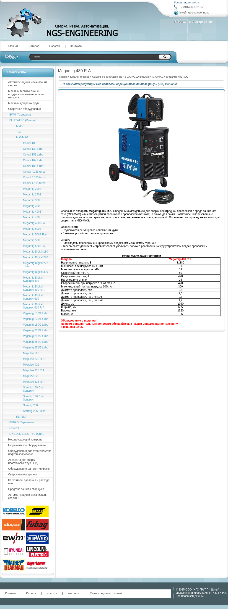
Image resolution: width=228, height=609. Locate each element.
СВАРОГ (14, 428)
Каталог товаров (79, 76)
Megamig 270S (32, 194)
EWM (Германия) (20, 114)
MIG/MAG (157, 76)
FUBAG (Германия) (21, 422)
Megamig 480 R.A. (34, 223)
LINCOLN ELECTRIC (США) (26, 433)
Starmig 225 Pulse (34, 411)
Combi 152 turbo (33, 154)
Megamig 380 (31, 206)
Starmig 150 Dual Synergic (33, 389)
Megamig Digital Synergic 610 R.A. (34, 306)
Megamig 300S (32, 200)
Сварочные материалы (23, 474)
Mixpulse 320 (31, 353)
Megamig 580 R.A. (34, 246)
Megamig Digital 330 (35, 272)
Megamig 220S (32, 188)
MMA (19, 126)
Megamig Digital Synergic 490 (33, 279)
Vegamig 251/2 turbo (35, 347)
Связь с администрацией (106, 593)
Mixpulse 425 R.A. (34, 370)
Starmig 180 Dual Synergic (33, 398)
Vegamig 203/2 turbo (35, 336)
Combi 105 (29, 143)
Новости (54, 46)
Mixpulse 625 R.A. (34, 381)
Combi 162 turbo (33, 160)
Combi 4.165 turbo (34, 177)
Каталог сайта (16, 72)
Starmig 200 (30, 405)
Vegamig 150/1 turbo (35, 313)
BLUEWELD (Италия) (137, 76)
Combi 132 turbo (33, 148)
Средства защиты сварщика (26, 489)
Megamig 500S (32, 228)
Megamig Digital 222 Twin (35, 264)
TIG (18, 131)
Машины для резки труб (23, 103)
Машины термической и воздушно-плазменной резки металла (26, 94)
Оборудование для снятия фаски (29, 468)
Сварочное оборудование (107, 76)
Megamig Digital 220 (35, 257)
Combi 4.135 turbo (34, 171)
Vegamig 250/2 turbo (35, 341)
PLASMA (21, 416)
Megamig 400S (32, 211)
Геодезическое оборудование (27, 445)
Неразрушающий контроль (25, 439)
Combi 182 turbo (33, 166)
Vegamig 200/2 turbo (35, 330)
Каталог (34, 46)
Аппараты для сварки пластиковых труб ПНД (23, 461)
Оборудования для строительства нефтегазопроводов (29, 452)
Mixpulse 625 (31, 376)
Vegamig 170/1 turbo (35, 319)
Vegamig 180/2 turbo (35, 324)
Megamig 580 (31, 240)
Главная (13, 46)
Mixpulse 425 (31, 364)
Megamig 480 (31, 217)
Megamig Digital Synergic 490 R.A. (34, 288)
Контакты (76, 46)
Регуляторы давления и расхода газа (28, 482)
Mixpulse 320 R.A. (34, 359)
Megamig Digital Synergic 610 (33, 297)
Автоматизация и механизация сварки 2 (27, 496)
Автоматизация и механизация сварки (27, 84)
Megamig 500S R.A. (35, 234)
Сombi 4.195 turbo (34, 183)
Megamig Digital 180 (35, 251)
